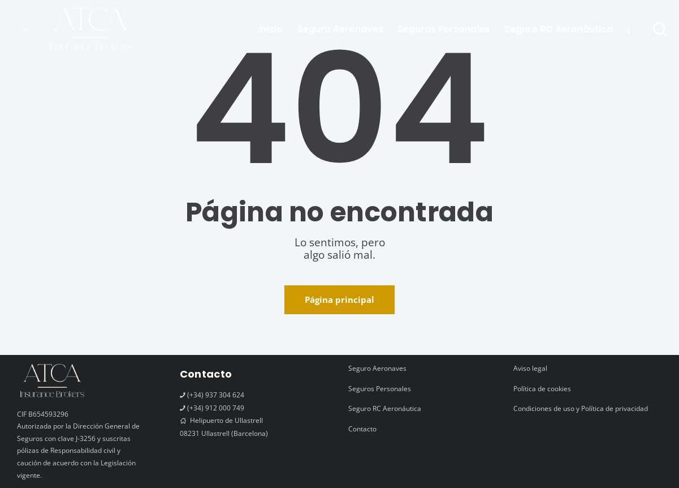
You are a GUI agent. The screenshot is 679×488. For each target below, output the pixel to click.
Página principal (339, 299)
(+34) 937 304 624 (215, 395)
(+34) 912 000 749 (215, 408)
